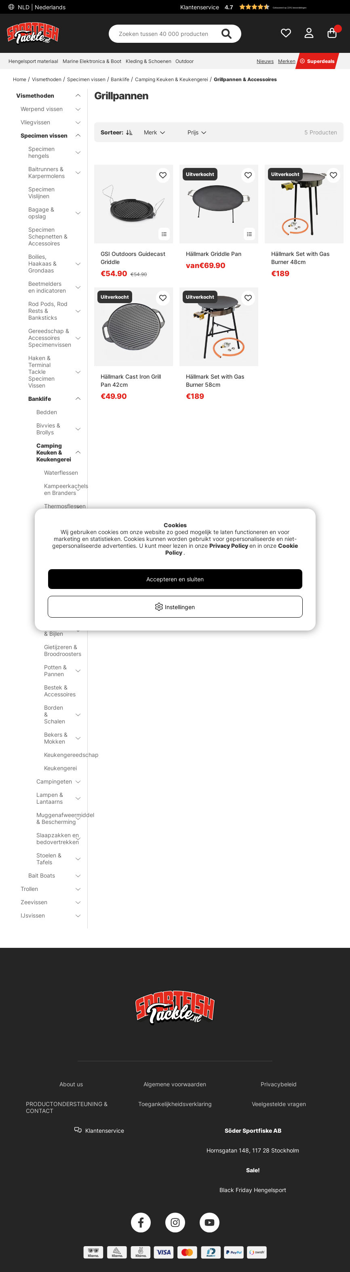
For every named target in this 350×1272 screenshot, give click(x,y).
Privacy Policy (228, 545)
